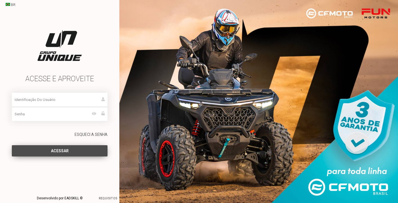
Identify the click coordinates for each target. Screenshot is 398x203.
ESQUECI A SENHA (91, 134)
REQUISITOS (100, 198)
